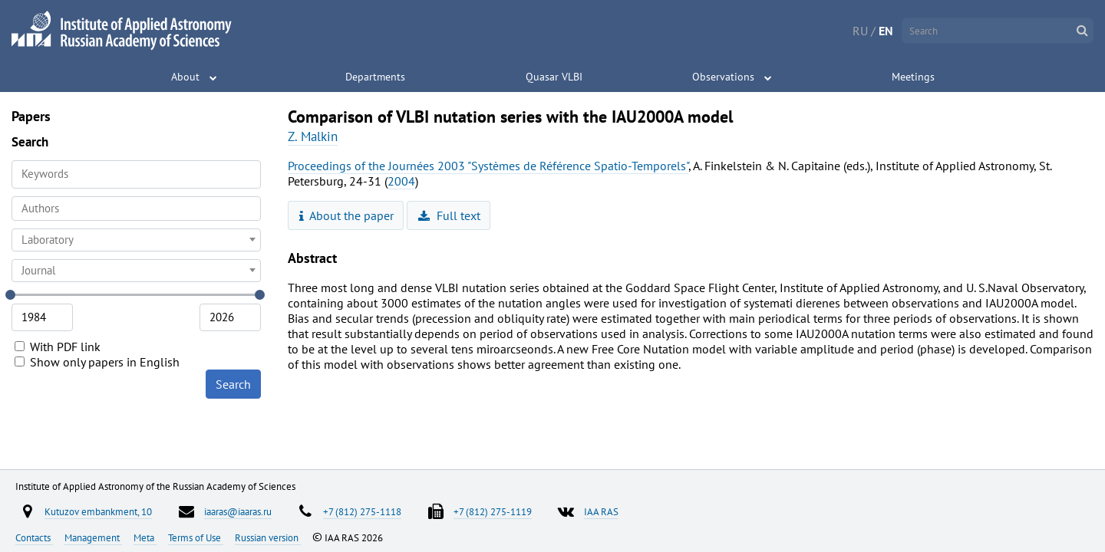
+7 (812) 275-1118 (362, 511)
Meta (145, 537)
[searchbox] (136, 208)
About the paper (346, 215)
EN (886, 30)
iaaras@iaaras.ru (238, 511)
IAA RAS (601, 511)
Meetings (913, 77)
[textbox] (136, 240)
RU (860, 30)
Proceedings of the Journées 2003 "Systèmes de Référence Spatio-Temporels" (488, 165)
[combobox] (136, 208)
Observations (723, 77)
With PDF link (58, 346)
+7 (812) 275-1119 (493, 511)
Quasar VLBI (554, 77)
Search (233, 384)
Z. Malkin (313, 136)
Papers (31, 116)
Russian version (268, 537)
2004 (401, 181)
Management (93, 537)
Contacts (34, 537)
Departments (375, 77)
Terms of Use (195, 537)
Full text (449, 215)
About (185, 77)
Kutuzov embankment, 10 (98, 511)
